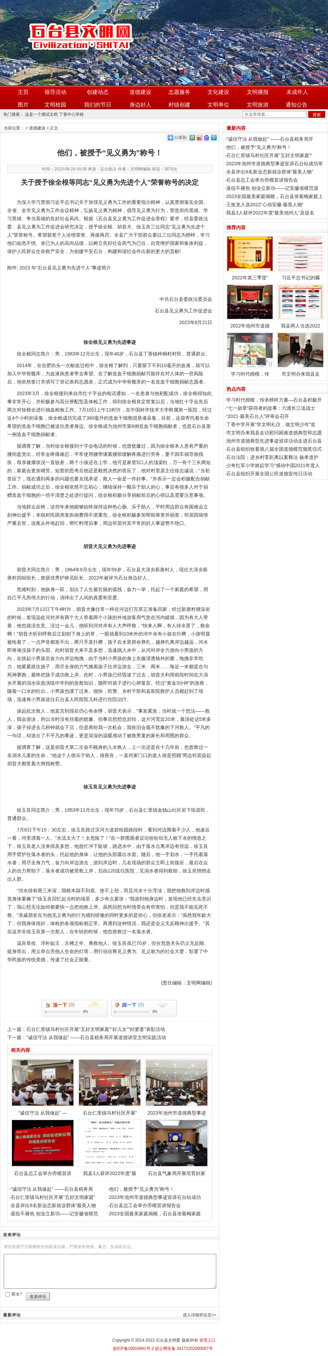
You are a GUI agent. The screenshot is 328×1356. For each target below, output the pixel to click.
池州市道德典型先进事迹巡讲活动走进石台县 (274, 441)
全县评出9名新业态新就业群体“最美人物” (269, 171)
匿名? (17, 1294)
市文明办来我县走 (300, 354)
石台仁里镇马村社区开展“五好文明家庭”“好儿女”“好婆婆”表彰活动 (95, 1029)
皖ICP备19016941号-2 (133, 1348)
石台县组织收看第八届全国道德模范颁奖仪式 (274, 449)
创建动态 (98, 92)
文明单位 (218, 105)
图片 (23, 105)
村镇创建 (179, 105)
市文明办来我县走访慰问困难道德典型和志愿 (274, 432)
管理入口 (207, 1340)
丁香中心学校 (71, 114)
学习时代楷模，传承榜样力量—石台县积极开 (274, 400)
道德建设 (140, 92)
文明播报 (258, 92)
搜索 (317, 114)
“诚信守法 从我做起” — (42, 1087)
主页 (23, 92)
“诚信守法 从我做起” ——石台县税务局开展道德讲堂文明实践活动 (96, 1037)
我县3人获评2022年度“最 (109, 1147)
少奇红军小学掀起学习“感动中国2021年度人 (273, 465)
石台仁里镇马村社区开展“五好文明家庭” (53, 1197)
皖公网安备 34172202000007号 (183, 1348)
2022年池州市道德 (250, 306)
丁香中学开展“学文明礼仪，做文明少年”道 (270, 424)
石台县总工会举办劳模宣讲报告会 (145, 1205)
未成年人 (297, 92)
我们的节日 (97, 105)
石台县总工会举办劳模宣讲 (42, 1147)
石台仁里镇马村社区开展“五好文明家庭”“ (269, 155)
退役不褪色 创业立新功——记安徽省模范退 (272, 188)
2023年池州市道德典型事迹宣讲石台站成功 (155, 1197)
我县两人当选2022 (300, 306)
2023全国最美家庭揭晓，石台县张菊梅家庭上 (274, 196)
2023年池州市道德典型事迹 (176, 1087)
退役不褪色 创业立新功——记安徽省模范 (54, 1213)
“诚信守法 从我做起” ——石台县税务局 (52, 1189)
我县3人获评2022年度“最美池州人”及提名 (270, 212)
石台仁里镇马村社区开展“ (109, 1087)
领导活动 (55, 92)
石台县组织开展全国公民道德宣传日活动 (269, 473)
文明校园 (55, 105)
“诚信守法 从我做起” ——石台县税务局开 (269, 139)
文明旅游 (258, 105)
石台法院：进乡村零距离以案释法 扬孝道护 (272, 457)
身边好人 (140, 105)
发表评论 (38, 1296)
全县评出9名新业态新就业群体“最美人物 (53, 1205)
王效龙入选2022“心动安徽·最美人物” (264, 204)
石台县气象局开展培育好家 (176, 1147)
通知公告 (297, 105)
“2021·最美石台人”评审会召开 (257, 416)
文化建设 (218, 92)
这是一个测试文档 (41, 114)
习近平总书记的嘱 (300, 258)
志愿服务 (179, 92)
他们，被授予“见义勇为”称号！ (141, 1189)
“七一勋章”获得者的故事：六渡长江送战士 (270, 408)
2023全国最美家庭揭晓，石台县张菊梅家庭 (155, 1213)
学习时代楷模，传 (250, 354)
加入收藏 (314, 4)
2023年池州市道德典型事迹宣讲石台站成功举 (274, 163)
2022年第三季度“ (250, 258)
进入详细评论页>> (199, 1315)
